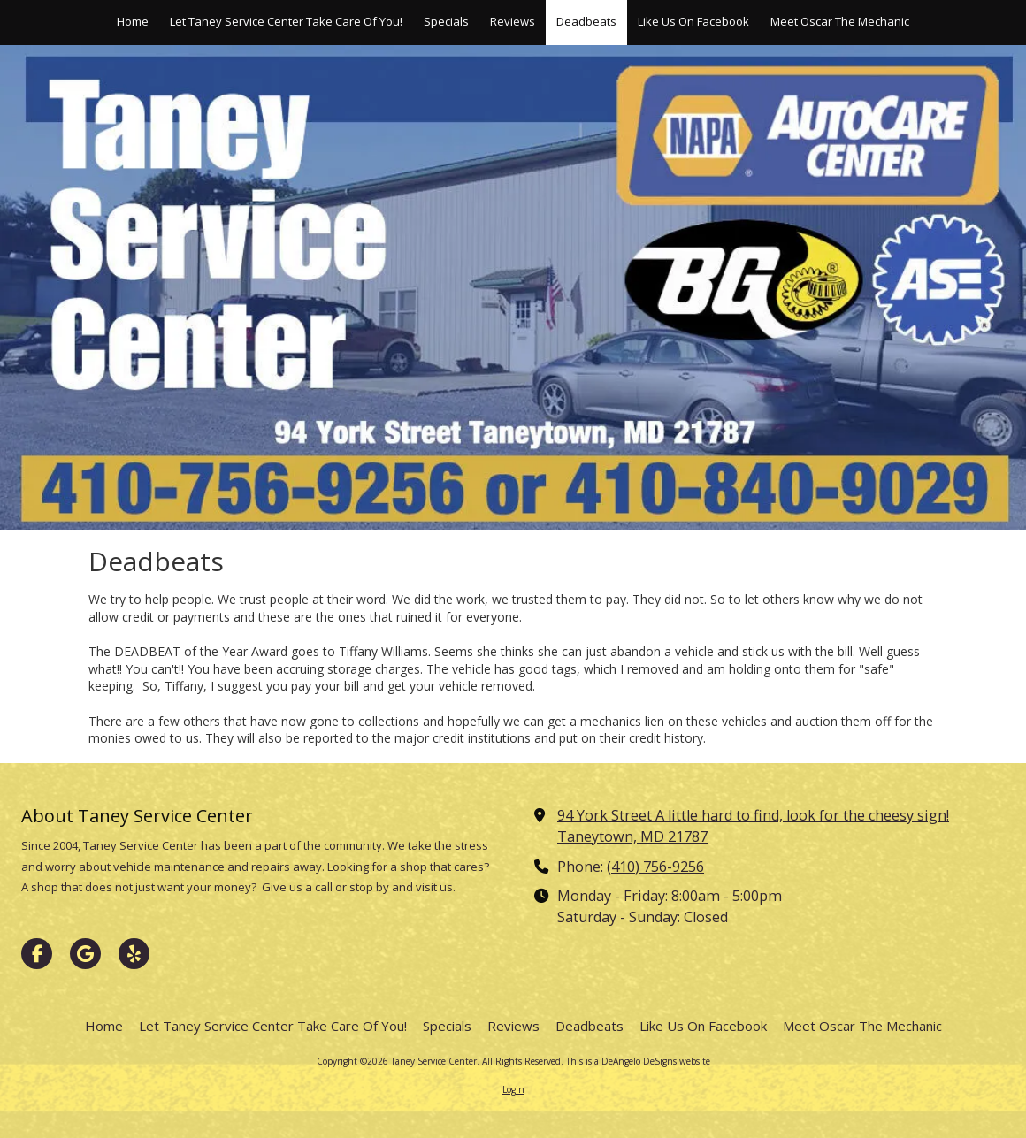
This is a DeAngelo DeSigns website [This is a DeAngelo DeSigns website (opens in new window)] (638, 1061)
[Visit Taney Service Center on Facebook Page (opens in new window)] (36, 953)
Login (513, 1089)
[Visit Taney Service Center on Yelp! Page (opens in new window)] (134, 953)
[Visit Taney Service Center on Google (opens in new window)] (85, 953)
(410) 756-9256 (655, 866)
